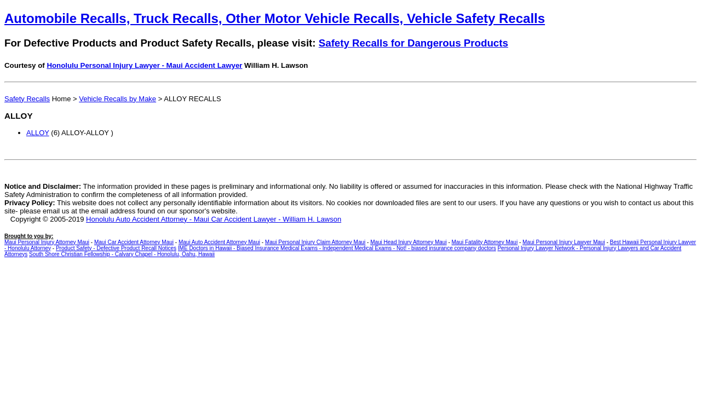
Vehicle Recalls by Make (117, 99)
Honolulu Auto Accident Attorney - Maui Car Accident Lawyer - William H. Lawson (213, 219)
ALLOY (37, 133)
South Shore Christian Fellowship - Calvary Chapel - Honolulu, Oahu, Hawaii (122, 254)
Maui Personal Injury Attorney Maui (46, 242)
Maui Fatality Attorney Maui (485, 242)
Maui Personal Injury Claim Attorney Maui (315, 242)
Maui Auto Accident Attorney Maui (219, 242)
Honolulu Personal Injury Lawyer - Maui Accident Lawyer (144, 65)
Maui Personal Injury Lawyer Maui (563, 242)
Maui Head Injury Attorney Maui (408, 242)
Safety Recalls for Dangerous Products (413, 43)
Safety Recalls (27, 99)
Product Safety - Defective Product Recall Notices (116, 248)
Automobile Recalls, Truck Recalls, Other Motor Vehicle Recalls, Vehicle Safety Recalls (274, 18)
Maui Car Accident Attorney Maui (134, 242)
